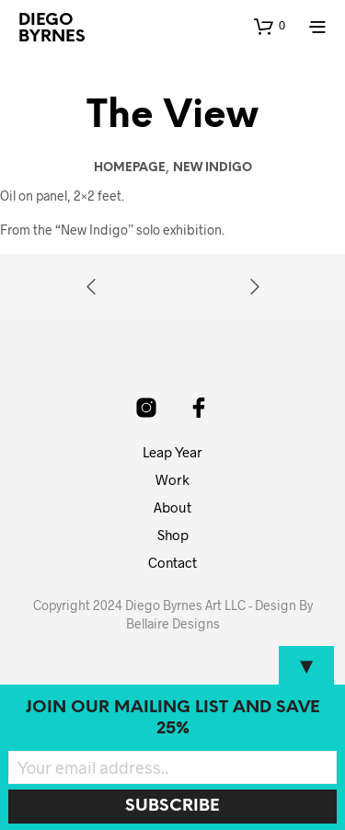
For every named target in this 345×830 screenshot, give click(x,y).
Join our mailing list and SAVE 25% (173, 718)
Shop (173, 534)
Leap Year (172, 452)
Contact (172, 562)
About (172, 507)
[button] (269, 26)
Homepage (130, 168)
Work (172, 479)
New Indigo (212, 168)
